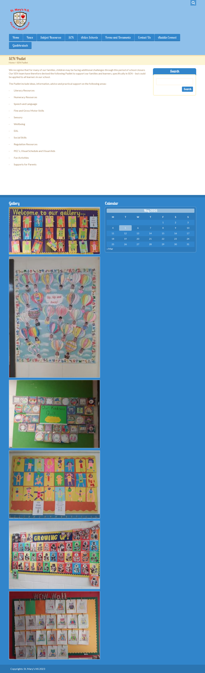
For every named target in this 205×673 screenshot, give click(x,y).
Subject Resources (50, 37)
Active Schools (89, 37)
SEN (71, 37)
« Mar (110, 248)
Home (15, 37)
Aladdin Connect (167, 37)
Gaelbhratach (20, 45)
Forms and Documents (118, 37)
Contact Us (144, 37)
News (30, 37)
